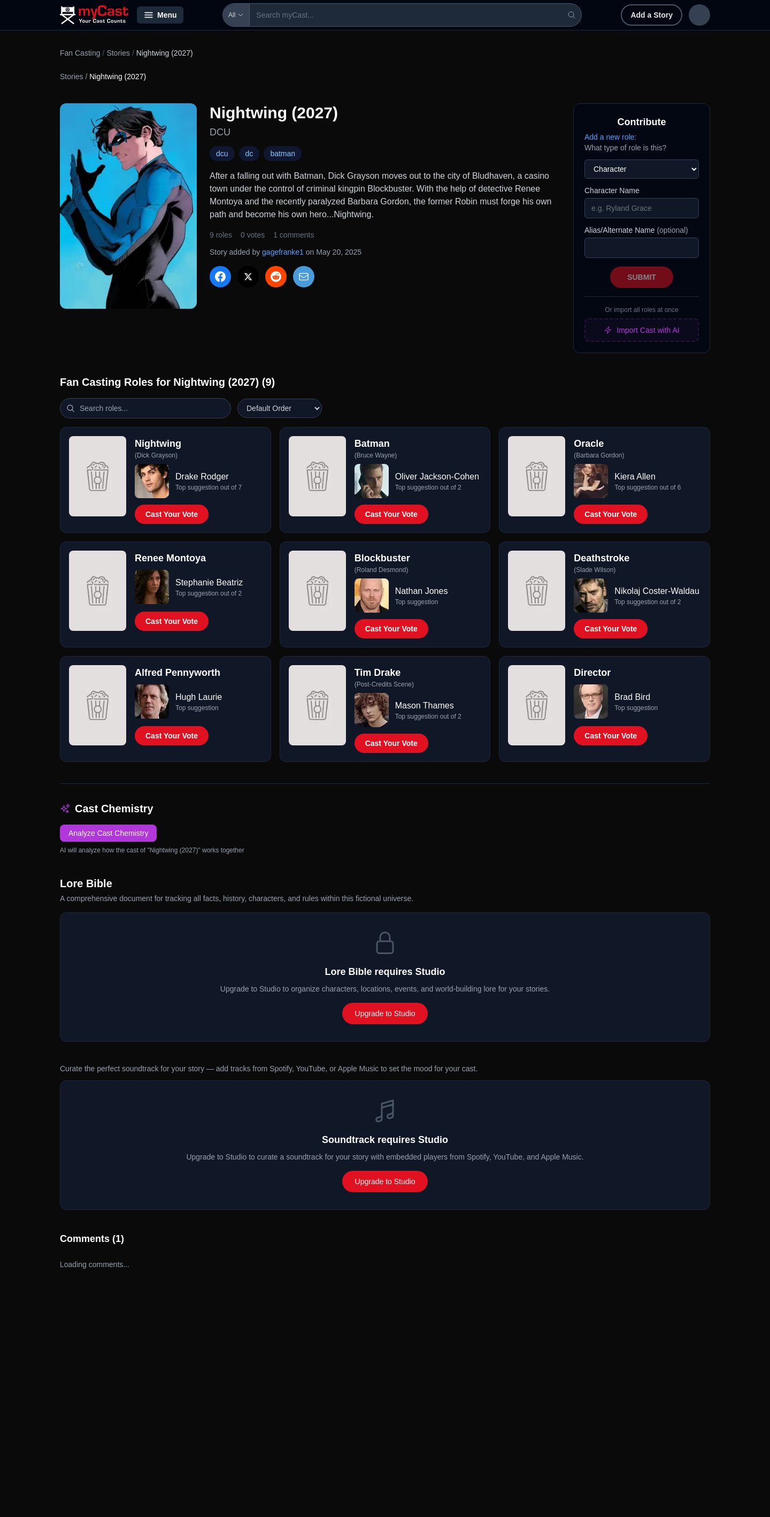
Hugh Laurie (198, 697)
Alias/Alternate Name (636, 230)
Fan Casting (80, 53)
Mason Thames (424, 705)
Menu (160, 15)
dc (249, 153)
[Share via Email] (303, 276)
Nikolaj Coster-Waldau (656, 591)
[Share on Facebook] (220, 276)
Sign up (688, 15)
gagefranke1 (283, 252)
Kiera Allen (635, 476)
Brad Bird (632, 697)
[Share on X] (248, 276)
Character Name (612, 190)
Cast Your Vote (171, 514)
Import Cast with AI (641, 330)
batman (282, 153)
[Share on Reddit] (276, 276)
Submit (641, 277)
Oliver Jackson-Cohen (437, 476)
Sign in (640, 15)
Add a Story (582, 15)
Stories (118, 53)
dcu (222, 153)
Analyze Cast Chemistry (108, 833)
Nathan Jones (421, 591)
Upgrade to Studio (385, 1013)
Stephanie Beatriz (209, 582)
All (205, 15)
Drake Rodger (202, 476)
